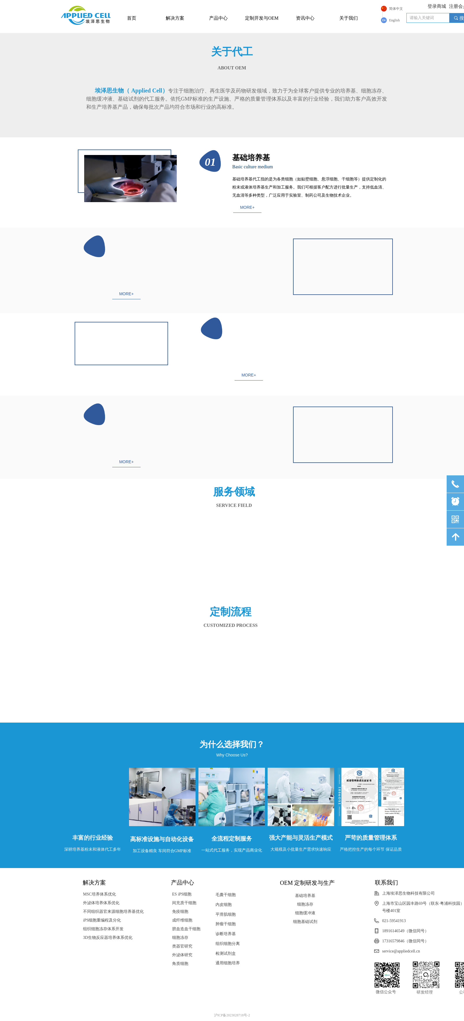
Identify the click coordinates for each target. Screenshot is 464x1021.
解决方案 (175, 18)
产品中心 (218, 18)
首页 (131, 18)
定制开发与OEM (262, 18)
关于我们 (348, 18)
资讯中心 (305, 18)
